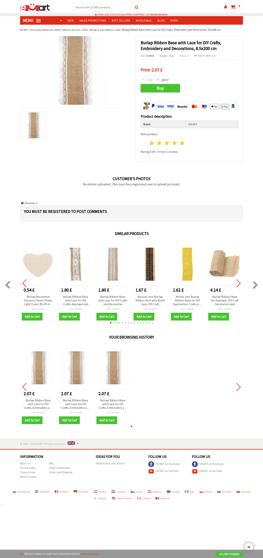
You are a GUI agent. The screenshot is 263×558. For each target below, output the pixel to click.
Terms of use (27, 471)
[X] (21, 554)
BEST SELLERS (121, 20)
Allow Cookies (229, 554)
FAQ (51, 462)
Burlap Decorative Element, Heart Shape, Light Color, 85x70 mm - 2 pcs (38, 299)
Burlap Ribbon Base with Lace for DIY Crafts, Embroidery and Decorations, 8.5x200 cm (38, 403)
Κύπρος (100, 497)
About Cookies (28, 475)
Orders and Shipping (60, 471)
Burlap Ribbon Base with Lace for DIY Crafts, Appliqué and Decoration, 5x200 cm (75, 299)
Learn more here (90, 554)
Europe (173, 490)
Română (61, 490)
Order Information (59, 466)
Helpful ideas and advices (110, 462)
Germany (81, 490)
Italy (189, 490)
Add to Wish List (204, 56)
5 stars (182, 142)
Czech (136, 490)
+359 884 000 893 (157, 14)
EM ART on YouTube (163, 470)
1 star (152, 142)
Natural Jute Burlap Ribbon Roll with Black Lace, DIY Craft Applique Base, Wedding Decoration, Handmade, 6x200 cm (150, 299)
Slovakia (224, 490)
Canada (143, 497)
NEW (71, 20)
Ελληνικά (42, 490)
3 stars (167, 142)
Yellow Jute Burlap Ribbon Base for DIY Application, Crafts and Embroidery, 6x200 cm (187, 299)
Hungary (155, 490)
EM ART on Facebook (164, 463)
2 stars (159, 142)
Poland (205, 490)
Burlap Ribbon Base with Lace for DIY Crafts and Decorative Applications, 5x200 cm (112, 299)
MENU (32, 20)
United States (122, 497)
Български (21, 490)
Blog (161, 20)
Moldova (162, 497)
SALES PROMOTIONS (92, 20)
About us (25, 462)
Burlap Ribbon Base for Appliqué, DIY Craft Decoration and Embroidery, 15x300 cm (224, 299)
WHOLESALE (144, 20)
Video (174, 20)
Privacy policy (28, 466)
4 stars (174, 142)
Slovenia (243, 490)
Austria (100, 490)
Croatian (118, 490)
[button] (110, 321)
